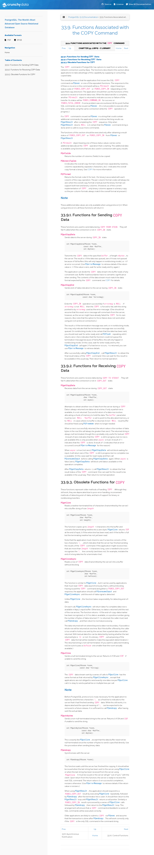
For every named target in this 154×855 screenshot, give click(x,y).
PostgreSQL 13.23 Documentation (83, 17)
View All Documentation (140, 4)
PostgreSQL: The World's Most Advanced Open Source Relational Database (21, 24)
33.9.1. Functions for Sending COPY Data (21, 65)
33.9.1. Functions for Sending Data (80, 57)
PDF (9, 40)
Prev (64, 48)
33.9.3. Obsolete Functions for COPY (20, 74)
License (119, 4)
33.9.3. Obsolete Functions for (78, 62)
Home (7, 52)
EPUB (19, 40)
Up (70, 48)
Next (126, 48)
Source (108, 4)
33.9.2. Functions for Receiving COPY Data (22, 70)
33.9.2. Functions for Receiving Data (81, 59)
